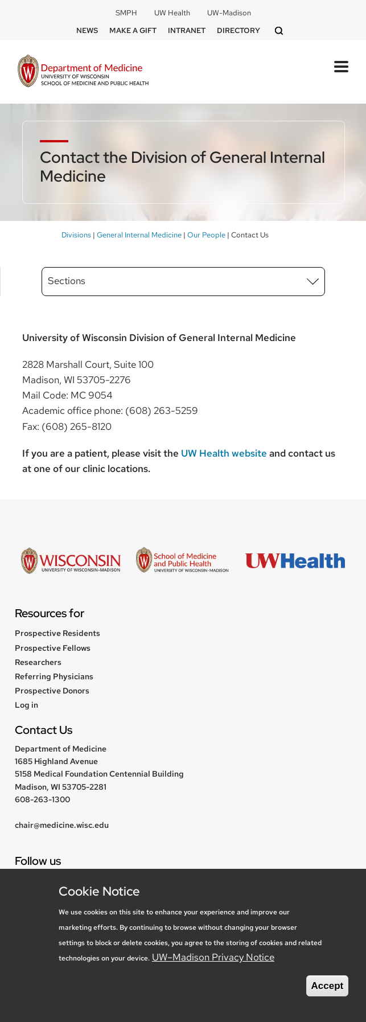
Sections (66, 280)
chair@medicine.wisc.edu (62, 825)
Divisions (76, 235)
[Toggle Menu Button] (341, 66)
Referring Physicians (54, 676)
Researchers (38, 662)
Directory (238, 30)
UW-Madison (229, 13)
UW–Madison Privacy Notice (213, 957)
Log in (26, 705)
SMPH (126, 13)
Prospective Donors (52, 691)
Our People (206, 235)
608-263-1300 (42, 799)
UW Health (172, 13)
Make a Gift (133, 30)
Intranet (186, 30)
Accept (327, 985)
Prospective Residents (57, 633)
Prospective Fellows (53, 648)
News (87, 30)
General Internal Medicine (139, 235)
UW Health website (224, 453)
